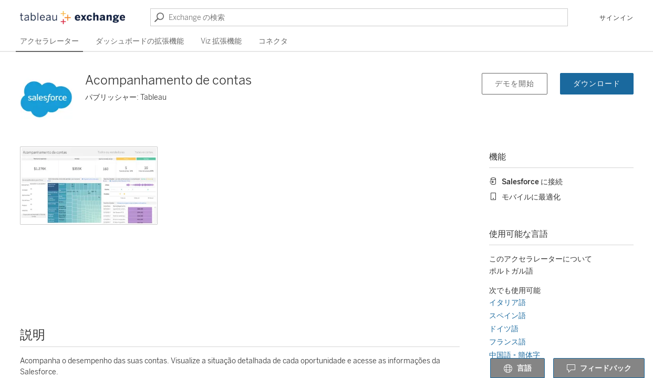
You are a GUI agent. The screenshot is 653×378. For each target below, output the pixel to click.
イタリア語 (507, 302)
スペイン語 (507, 315)
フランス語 (507, 342)
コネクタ (273, 41)
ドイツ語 (504, 328)
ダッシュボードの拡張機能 (140, 41)
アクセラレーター (49, 41)
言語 (517, 368)
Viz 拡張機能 (221, 41)
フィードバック (598, 368)
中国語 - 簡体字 (514, 355)
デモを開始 (514, 83)
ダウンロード (596, 83)
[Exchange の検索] (359, 17)
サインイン (616, 18)
